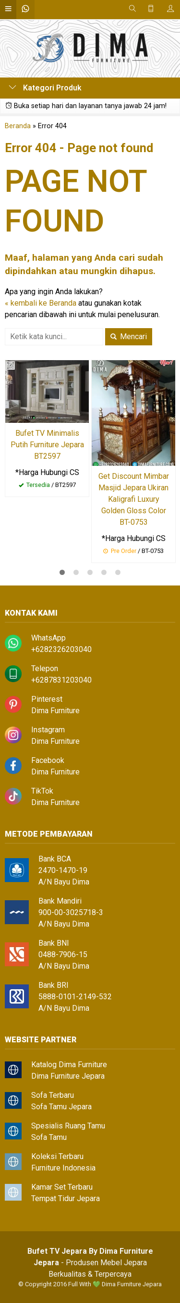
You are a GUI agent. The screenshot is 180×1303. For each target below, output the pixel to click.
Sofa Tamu (49, 1137)
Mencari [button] (128, 336)
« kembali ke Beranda (40, 303)
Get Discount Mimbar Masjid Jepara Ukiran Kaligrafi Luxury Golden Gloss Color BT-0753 (133, 499)
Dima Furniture (55, 710)
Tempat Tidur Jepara (65, 1198)
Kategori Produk (45, 87)
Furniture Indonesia (63, 1167)
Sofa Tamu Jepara (61, 1106)
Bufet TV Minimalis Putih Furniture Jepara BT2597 (47, 445)
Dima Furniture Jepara (68, 1076)
